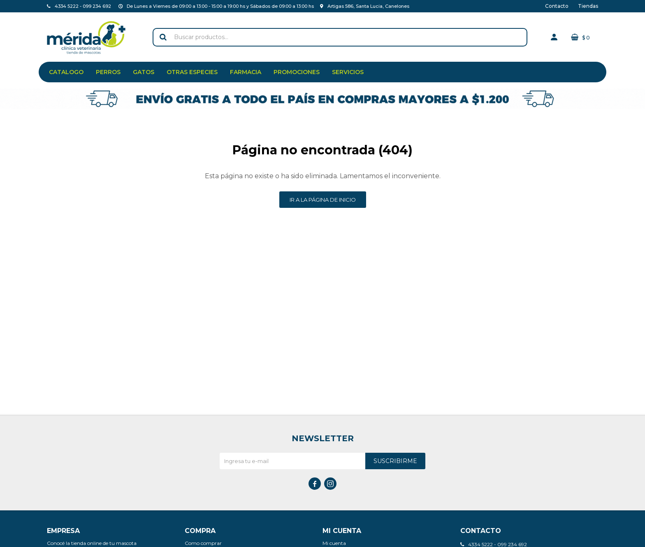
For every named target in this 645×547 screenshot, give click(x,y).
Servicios (348, 72)
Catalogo (66, 72)
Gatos (143, 72)
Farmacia (245, 72)
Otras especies (192, 72)
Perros (108, 72)
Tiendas (588, 6)
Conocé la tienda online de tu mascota (92, 543)
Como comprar (203, 543)
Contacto (556, 6)
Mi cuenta (334, 543)
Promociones (297, 72)
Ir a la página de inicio (323, 199)
